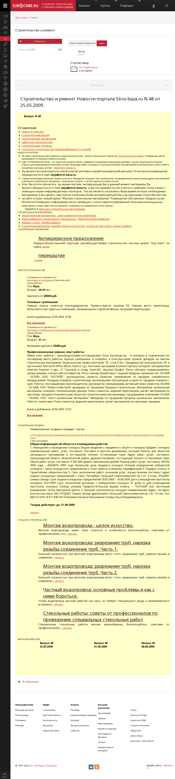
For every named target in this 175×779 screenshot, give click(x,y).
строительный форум (35, 135)
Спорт (133, 710)
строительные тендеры (37, 146)
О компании (49, 710)
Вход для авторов (24, 710)
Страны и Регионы (139, 725)
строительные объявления (39, 138)
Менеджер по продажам (39, 280)
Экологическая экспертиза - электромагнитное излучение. (59, 215)
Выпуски (88, 3)
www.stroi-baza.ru (65, 167)
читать (34, 512)
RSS (60, 49)
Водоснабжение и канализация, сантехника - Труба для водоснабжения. (66, 219)
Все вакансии (36, 323)
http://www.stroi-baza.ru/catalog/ (129, 156)
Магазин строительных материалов (62, 209)
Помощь (19, 725)
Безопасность (50, 720)
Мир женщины (105, 723)
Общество (135, 730)
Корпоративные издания (83, 715)
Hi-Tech (101, 742)
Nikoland (168, 765)
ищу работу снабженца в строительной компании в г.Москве (58, 330)
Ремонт (34, 17)
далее (46, 246)
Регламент (20, 720)
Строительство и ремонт (35, 30)
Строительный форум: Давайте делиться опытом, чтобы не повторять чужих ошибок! (76, 226)
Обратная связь (51, 730)
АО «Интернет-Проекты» (43, 765)
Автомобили (104, 713)
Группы (108, 3)
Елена (81, 54)
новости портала (33, 131)
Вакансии (48, 725)
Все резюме (35, 415)
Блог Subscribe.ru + (52, 715)
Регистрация (21, 715)
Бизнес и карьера (107, 728)
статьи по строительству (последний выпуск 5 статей (56, 149)
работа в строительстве (37, 142)
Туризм (101, 718)
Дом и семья (21, 17)
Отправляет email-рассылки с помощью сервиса (57, 5)
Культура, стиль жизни (142, 740)
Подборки (130, 3)
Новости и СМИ (138, 720)
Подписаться (40, 41)
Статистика (79, 63)
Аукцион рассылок (79, 725)
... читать (71, 534)
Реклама (74, 710)
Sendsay (74, 720)
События (74, 730)
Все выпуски (97, 85)
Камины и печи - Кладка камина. (41, 222)
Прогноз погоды (138, 715)
